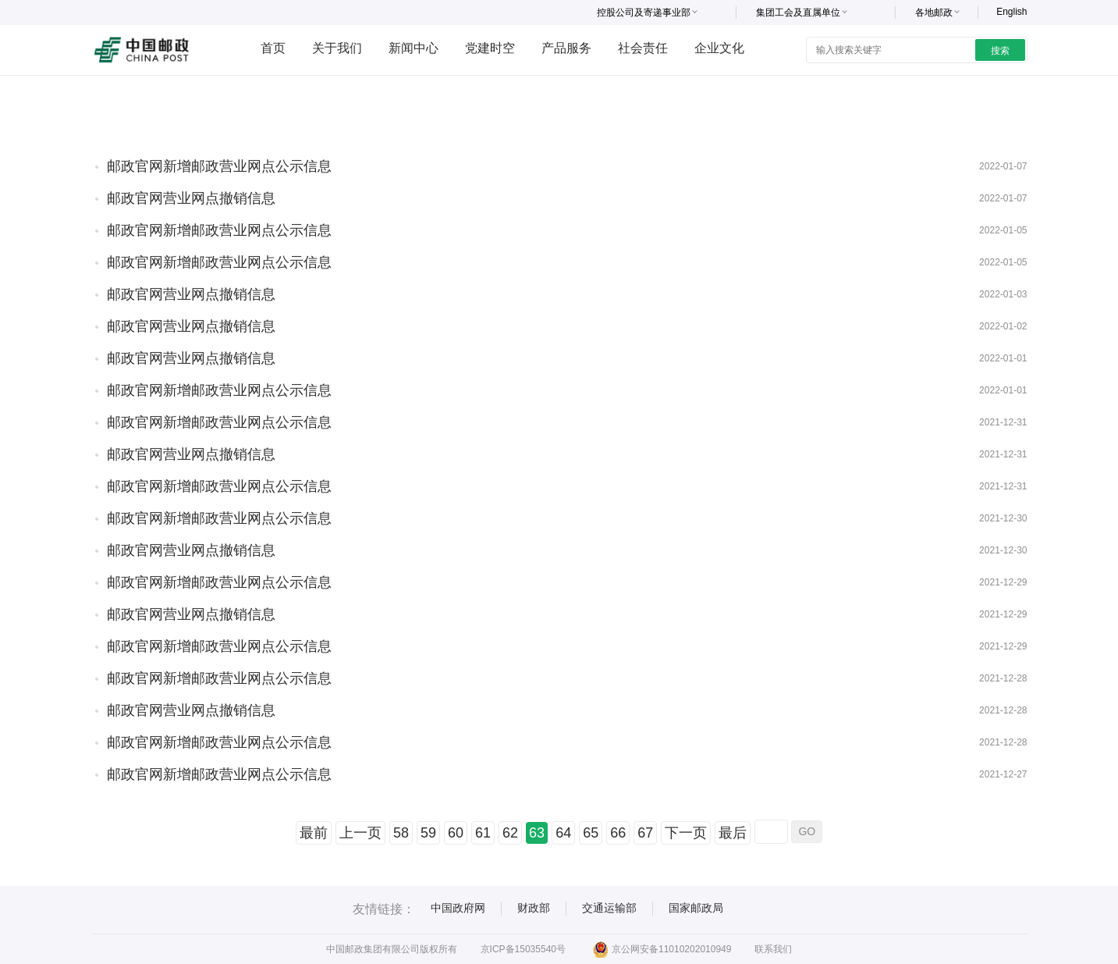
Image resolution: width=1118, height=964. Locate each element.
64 (563, 833)
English (1011, 11)
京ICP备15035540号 (523, 949)
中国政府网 (458, 908)
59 (428, 833)
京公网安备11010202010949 (662, 949)
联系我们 (773, 949)
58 (401, 833)
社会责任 (643, 48)
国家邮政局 (696, 908)
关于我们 (337, 48)
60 (455, 833)
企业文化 (719, 48)
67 (645, 833)
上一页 (360, 833)
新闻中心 (413, 48)
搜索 (1000, 50)
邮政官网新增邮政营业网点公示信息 (219, 166)
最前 (314, 833)
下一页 (686, 833)
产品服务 (566, 48)
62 (510, 833)
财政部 (533, 908)
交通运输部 (609, 908)
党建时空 (490, 48)
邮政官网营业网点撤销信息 (191, 198)
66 (618, 833)
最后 (733, 833)
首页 (273, 48)
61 (483, 833)
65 (590, 833)
